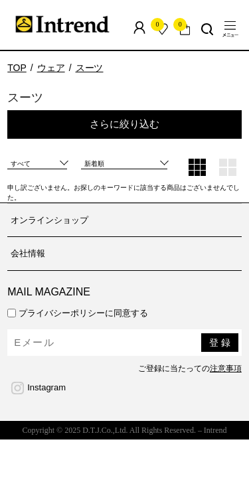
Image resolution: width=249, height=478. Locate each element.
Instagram (46, 387)
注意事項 (226, 368)
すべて (21, 163)
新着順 (94, 163)
